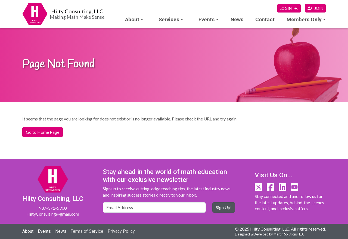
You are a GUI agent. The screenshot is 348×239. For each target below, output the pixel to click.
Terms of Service (87, 231)
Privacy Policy (121, 231)
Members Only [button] (304, 19)
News (237, 19)
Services (169, 19)
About (132, 19)
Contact (265, 19)
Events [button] (206, 19)
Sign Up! (224, 207)
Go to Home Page (42, 132)
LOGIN (289, 8)
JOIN (315, 8)
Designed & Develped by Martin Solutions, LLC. (270, 234)
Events (44, 231)
